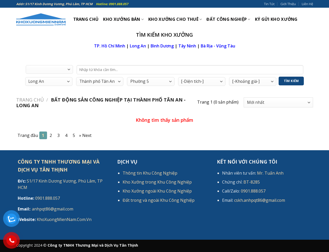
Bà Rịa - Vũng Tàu (218, 46)
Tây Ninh (187, 46)
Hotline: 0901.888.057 (112, 4)
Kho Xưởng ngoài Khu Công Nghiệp (157, 191)
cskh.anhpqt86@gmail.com (259, 200)
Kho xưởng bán (123, 19)
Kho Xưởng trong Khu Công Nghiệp (157, 182)
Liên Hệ (307, 4)
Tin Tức (269, 4)
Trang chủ (30, 99)
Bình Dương (162, 46)
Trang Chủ (86, 19)
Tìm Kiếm (291, 81)
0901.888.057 (39, 198)
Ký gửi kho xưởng (276, 19)
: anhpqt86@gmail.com (45, 209)
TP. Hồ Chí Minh (109, 46)
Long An (138, 46)
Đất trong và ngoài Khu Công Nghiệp (159, 200)
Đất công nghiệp (228, 19)
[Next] (85, 135)
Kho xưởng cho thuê (175, 19)
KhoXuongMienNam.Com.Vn (55, 219)
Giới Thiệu (288, 4)
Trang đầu (27, 135)
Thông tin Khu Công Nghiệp (150, 173)
